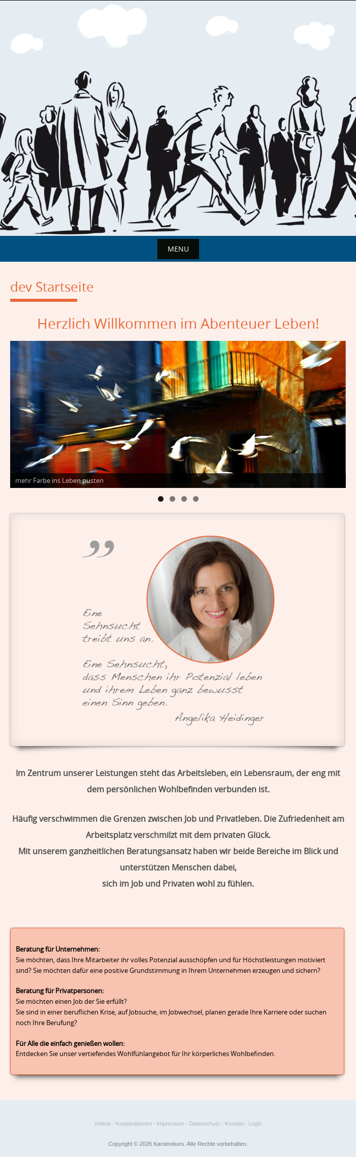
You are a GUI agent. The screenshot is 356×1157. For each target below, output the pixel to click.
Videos (102, 1123)
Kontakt (233, 1123)
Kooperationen (134, 1123)
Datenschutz (204, 1123)
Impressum (170, 1123)
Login (255, 1123)
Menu (178, 249)
